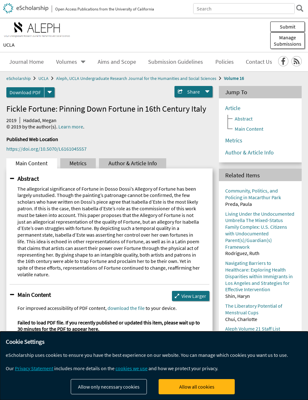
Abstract (28, 178)
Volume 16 (234, 78)
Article (232, 108)
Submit (287, 26)
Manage (287, 40)
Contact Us (259, 61)
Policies (224, 61)
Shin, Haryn (237, 296)
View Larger (193, 296)
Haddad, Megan (39, 120)
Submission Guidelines (175, 61)
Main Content (32, 163)
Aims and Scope (117, 61)
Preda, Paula (238, 204)
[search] (300, 8)
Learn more (70, 126)
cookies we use (131, 368)
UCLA (9, 45)
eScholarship (18, 78)
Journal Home (26, 61)
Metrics (78, 163)
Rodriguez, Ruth (242, 253)
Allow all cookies (196, 387)
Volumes (66, 61)
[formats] (49, 92)
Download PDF (25, 92)
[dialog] (154, 365)
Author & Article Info (132, 163)
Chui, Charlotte (241, 319)
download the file (126, 308)
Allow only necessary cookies (109, 387)
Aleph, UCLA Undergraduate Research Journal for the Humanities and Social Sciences (136, 78)
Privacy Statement (34, 368)
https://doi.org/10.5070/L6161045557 (46, 149)
